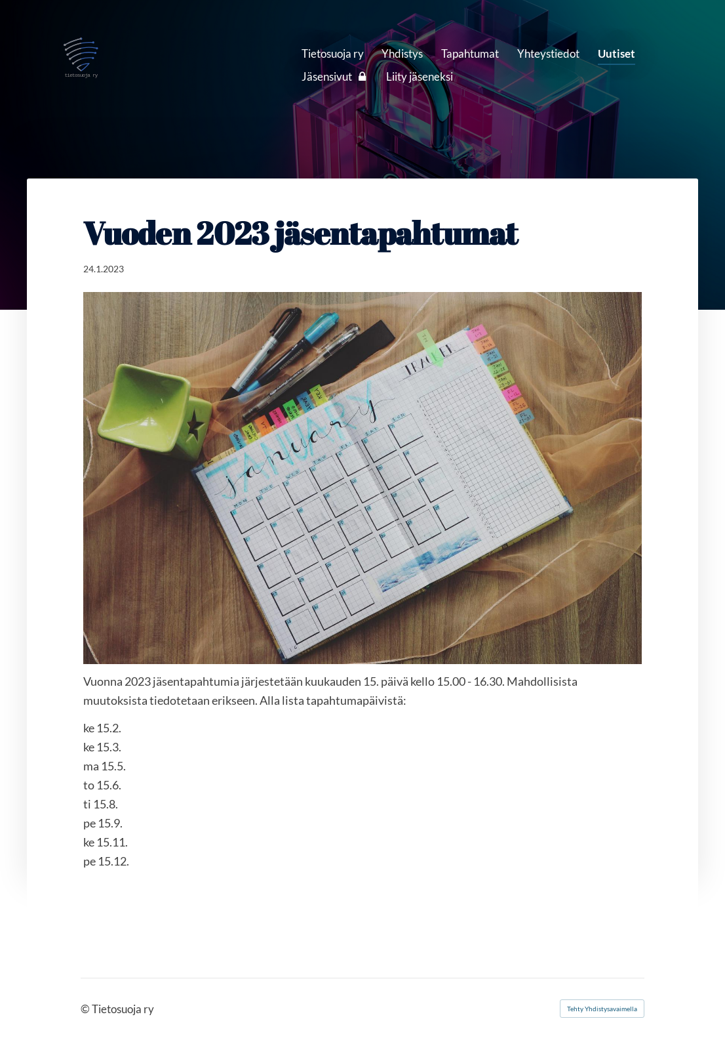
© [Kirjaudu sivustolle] (86, 1009)
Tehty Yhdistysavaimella (602, 1009)
